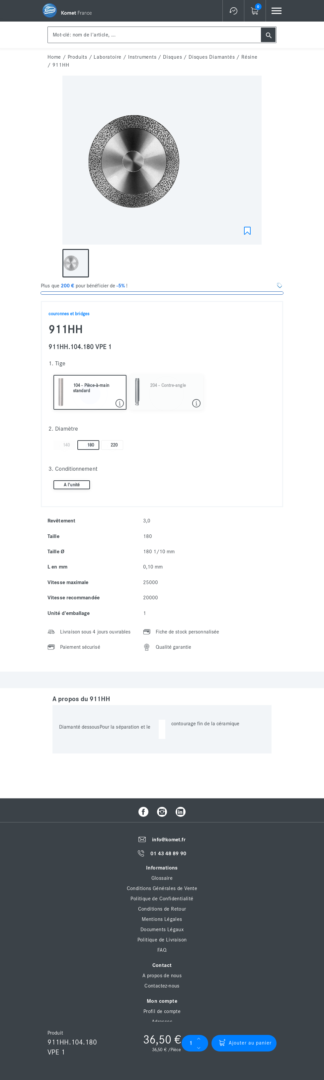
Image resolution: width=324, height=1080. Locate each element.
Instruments (142, 57)
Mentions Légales (162, 919)
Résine (249, 57)
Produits (77, 57)
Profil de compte (162, 1011)
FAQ (162, 950)
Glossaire (162, 878)
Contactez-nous (162, 986)
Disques (172, 57)
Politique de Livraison (162, 939)
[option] (162, 162)
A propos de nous (162, 975)
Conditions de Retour (162, 909)
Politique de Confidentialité (161, 898)
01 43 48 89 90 (168, 853)
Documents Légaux (162, 929)
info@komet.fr (168, 839)
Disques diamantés (212, 57)
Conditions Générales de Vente (162, 888)
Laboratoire (107, 57)
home (54, 57)
